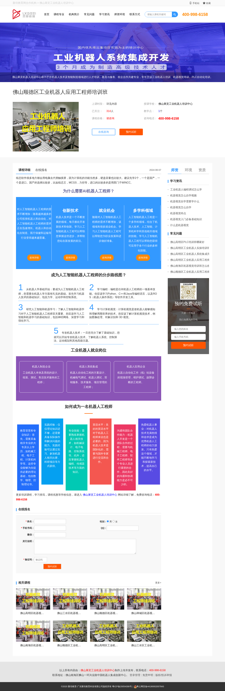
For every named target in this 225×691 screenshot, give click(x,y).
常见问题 (89, 14)
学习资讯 (104, 14)
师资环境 (119, 14)
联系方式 (134, 14)
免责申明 (148, 675)
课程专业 (59, 14)
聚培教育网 (19, 2)
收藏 (207, 3)
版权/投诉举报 (163, 675)
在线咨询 (103, 131)
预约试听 (131, 131)
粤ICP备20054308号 (122, 686)
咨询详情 (34, 257)
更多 (158, 582)
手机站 (194, 3)
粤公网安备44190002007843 (150, 686)
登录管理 (135, 675)
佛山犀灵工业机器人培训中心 (175, 103)
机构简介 (74, 14)
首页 (46, 14)
